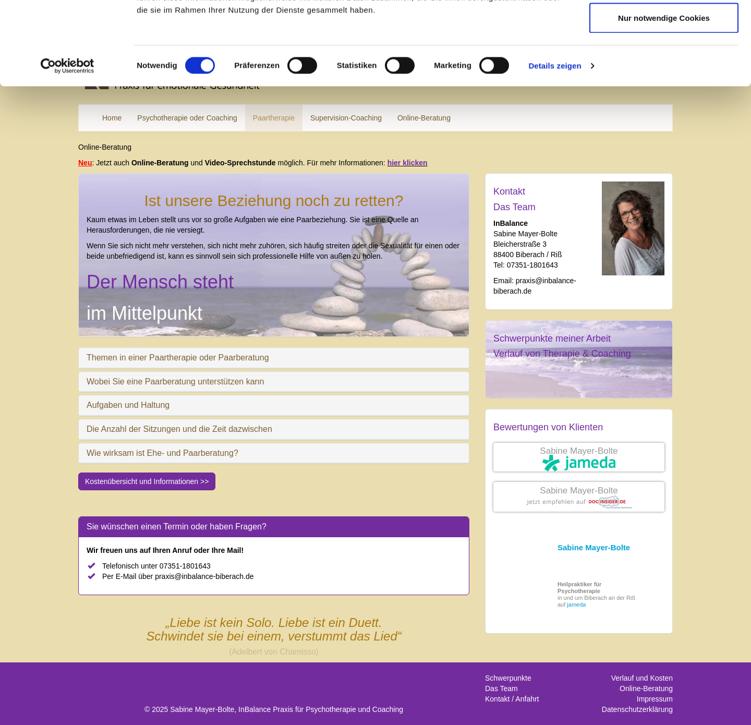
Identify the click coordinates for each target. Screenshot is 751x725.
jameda (576, 604)
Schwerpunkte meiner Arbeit (552, 338)
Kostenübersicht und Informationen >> (147, 481)
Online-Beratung (646, 688)
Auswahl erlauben (664, 61)
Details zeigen (554, 143)
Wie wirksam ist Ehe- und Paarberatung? (162, 453)
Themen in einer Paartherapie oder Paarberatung (178, 357)
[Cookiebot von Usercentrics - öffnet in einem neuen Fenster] (67, 144)
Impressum (655, 699)
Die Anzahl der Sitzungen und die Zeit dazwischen (179, 429)
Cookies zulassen (664, 27)
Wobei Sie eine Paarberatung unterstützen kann (175, 381)
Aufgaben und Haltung (128, 405)
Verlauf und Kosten (642, 678)
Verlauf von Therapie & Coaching (562, 353)
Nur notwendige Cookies (664, 95)
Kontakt (509, 191)
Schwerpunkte (508, 678)
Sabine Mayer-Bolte (578, 451)
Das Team (514, 207)
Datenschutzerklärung (637, 709)
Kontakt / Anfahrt (512, 699)
